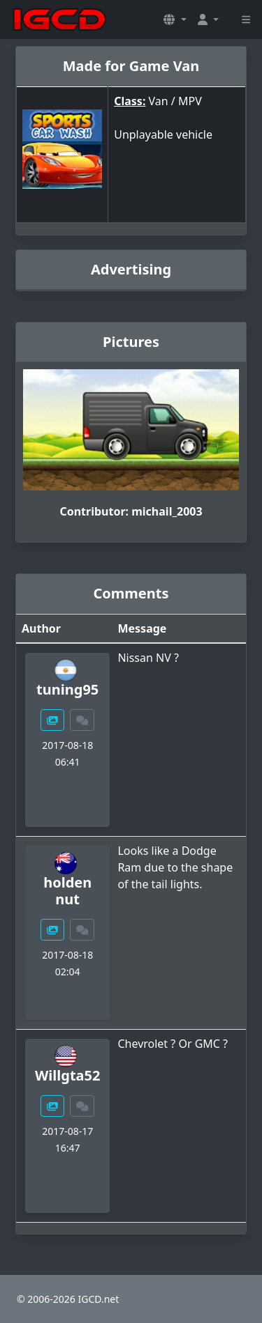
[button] (174, 19)
